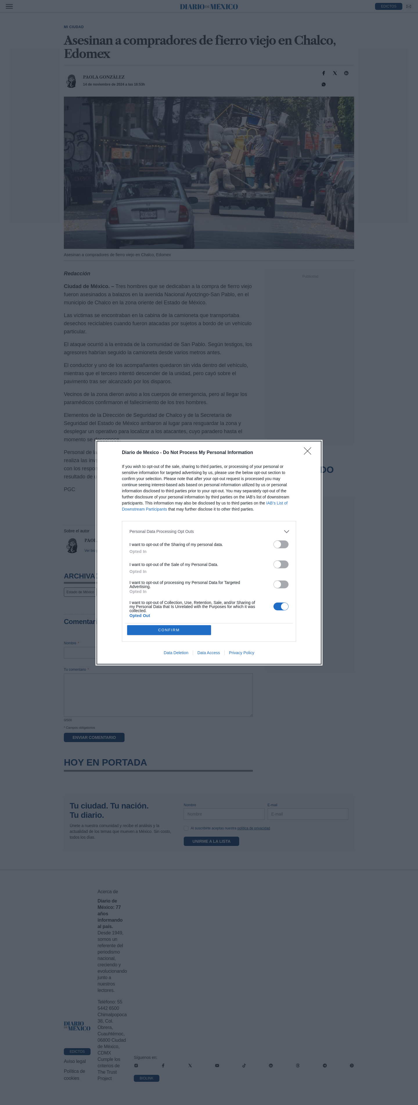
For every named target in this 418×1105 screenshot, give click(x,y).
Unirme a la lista (211, 841)
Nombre (71, 643)
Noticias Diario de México (121, 592)
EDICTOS (389, 6)
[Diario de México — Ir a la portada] (209, 6)
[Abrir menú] (9, 6)
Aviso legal (75, 1061)
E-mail (166, 643)
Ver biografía (94, 551)
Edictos (77, 1052)
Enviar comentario (94, 737)
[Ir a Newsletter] (408, 6)
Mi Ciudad (74, 27)
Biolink (146, 1078)
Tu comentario (76, 670)
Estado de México (80, 592)
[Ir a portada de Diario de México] (77, 1026)
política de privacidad (253, 828)
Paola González (104, 77)
